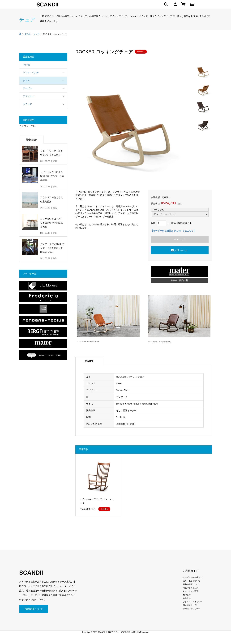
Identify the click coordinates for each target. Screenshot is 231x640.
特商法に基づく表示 (191, 609)
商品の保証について (191, 584)
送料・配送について (191, 581)
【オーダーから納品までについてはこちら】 (173, 230)
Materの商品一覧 (179, 280)
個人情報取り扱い (190, 605)
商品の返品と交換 (190, 588)
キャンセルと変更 (190, 591)
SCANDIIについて (34, 609)
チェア (26, 80)
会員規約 (187, 598)
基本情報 (89, 361)
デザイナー (28, 96)
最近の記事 (31, 139)
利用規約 (187, 595)
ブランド (27, 104)
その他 (26, 64)
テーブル (27, 88)
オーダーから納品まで (192, 577)
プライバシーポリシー (192, 602)
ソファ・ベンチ (31, 72)
